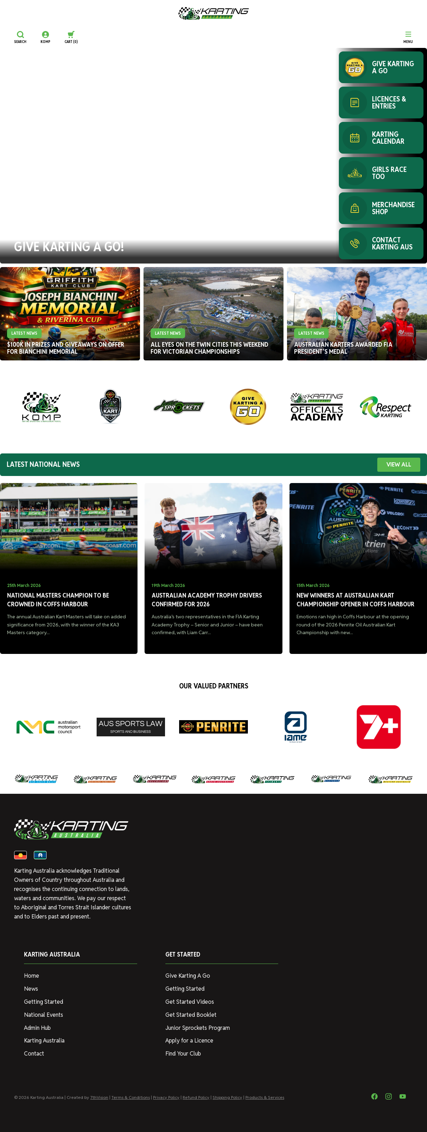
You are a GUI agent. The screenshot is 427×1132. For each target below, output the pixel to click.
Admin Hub (37, 1028)
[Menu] (408, 37)
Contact (34, 1053)
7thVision (99, 1097)
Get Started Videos (189, 1002)
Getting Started (43, 1002)
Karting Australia (44, 1040)
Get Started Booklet (190, 1015)
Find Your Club (183, 1053)
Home (31, 975)
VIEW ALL (398, 464)
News (31, 988)
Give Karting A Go (187, 975)
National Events (43, 1015)
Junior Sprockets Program (197, 1028)
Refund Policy (196, 1097)
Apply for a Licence (189, 1040)
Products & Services (264, 1097)
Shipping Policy (227, 1097)
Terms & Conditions (130, 1097)
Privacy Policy (166, 1097)
